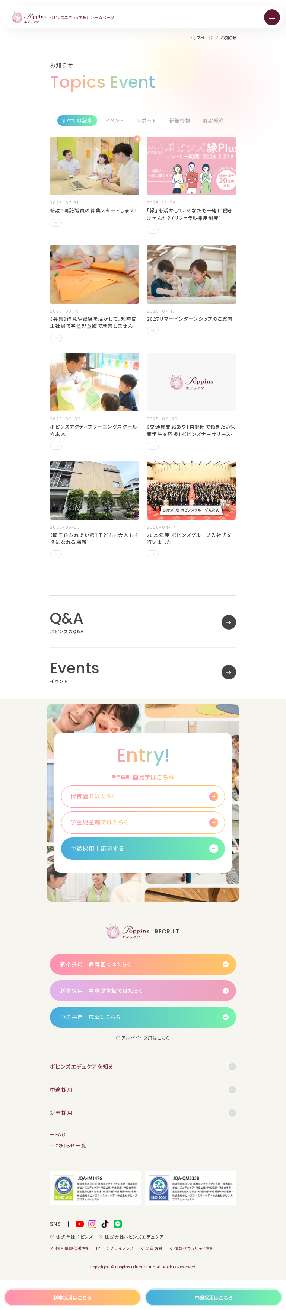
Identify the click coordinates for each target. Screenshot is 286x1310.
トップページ (201, 38)
